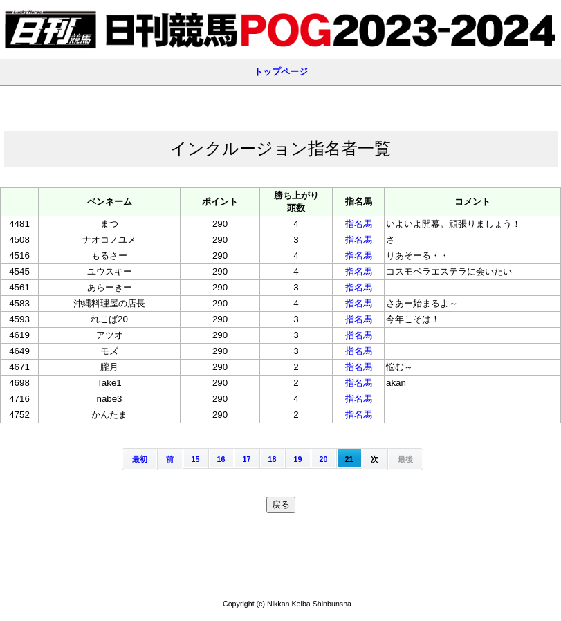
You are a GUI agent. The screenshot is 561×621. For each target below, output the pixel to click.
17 (247, 459)
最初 (139, 459)
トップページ (281, 71)
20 (324, 459)
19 (298, 459)
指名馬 (358, 224)
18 (272, 459)
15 (196, 459)
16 (221, 459)
